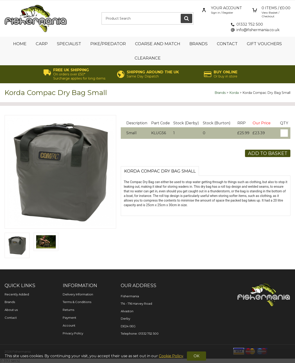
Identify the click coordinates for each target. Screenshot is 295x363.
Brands (198, 43)
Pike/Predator (108, 43)
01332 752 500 (249, 24)
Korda (234, 93)
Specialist (69, 43)
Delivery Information (78, 294)
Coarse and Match (157, 43)
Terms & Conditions (77, 302)
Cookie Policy (171, 356)
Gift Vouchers (264, 43)
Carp (42, 43)
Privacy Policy (73, 333)
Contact (227, 43)
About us (11, 310)
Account (69, 325)
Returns (68, 310)
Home (20, 43)
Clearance (148, 58)
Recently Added (17, 294)
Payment (69, 317)
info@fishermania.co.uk (258, 30)
